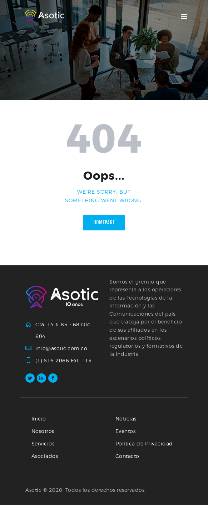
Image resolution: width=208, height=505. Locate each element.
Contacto (127, 456)
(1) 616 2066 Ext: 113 (63, 360)
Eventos (125, 431)
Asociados (44, 456)
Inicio (38, 418)
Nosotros (42, 431)
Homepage (104, 222)
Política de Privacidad (144, 443)
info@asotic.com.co (61, 348)
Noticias (126, 418)
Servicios (43, 443)
